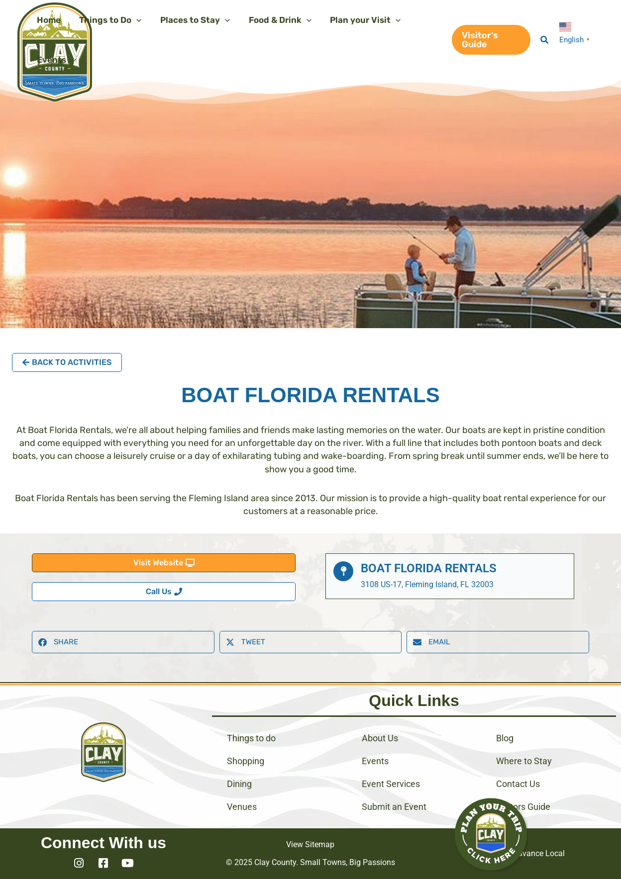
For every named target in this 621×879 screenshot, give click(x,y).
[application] (134, 20)
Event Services (391, 784)
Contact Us (518, 784)
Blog (505, 738)
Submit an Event (394, 806)
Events (375, 761)
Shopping (245, 761)
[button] (489, 40)
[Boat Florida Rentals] (343, 571)
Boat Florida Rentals (429, 568)
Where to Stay (524, 761)
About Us (380, 738)
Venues (242, 806)
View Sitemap (310, 844)
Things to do (251, 738)
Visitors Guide (523, 806)
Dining (239, 784)
